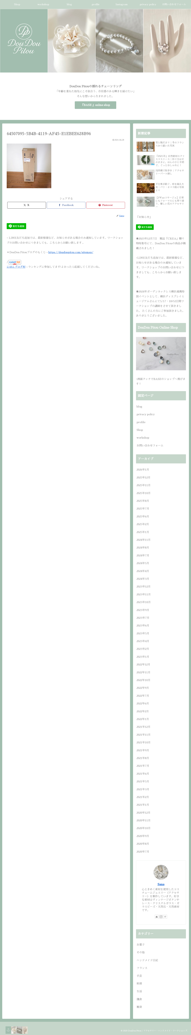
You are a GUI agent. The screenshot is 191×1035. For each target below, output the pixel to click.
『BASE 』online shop (95, 105)
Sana (161, 884)
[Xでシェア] (26, 205)
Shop (140, 430)
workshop (143, 437)
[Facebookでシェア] (66, 205)
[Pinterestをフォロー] (165, 917)
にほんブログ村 (16, 267)
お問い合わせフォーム (150, 445)
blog (139, 406)
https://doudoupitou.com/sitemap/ (70, 252)
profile (141, 422)
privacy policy (146, 414)
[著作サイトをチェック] (157, 917)
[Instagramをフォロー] (161, 917)
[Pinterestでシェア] (105, 205)
